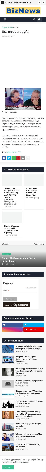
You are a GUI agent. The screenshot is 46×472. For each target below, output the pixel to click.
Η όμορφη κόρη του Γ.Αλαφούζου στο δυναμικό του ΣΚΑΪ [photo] (28, 392)
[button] (39, 2)
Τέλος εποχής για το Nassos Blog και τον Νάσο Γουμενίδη (28, 435)
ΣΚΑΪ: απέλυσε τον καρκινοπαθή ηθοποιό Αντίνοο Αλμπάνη (11, 229)
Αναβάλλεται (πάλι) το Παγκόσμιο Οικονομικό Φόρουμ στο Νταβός (28, 347)
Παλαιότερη (38, 244)
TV (19, 152)
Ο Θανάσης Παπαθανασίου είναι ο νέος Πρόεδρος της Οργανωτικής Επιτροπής (29, 371)
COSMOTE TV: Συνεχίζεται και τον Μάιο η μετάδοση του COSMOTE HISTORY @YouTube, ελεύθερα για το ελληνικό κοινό (11, 196)
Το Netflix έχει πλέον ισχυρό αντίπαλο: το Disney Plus (31, 191)
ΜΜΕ (16, 27)
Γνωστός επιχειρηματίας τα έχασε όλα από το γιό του (29, 402)
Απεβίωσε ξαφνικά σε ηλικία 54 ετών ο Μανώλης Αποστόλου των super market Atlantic (28, 414)
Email (6, 290)
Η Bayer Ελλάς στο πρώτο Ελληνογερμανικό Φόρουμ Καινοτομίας (26, 359)
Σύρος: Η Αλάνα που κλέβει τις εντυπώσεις (18, 2)
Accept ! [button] (8, 467)
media (14, 152)
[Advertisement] (23, 63)
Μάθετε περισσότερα (21, 462)
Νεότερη (6, 244)
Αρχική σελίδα (7, 27)
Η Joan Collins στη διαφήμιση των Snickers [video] (29, 382)
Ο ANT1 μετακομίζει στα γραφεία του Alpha (28, 425)
